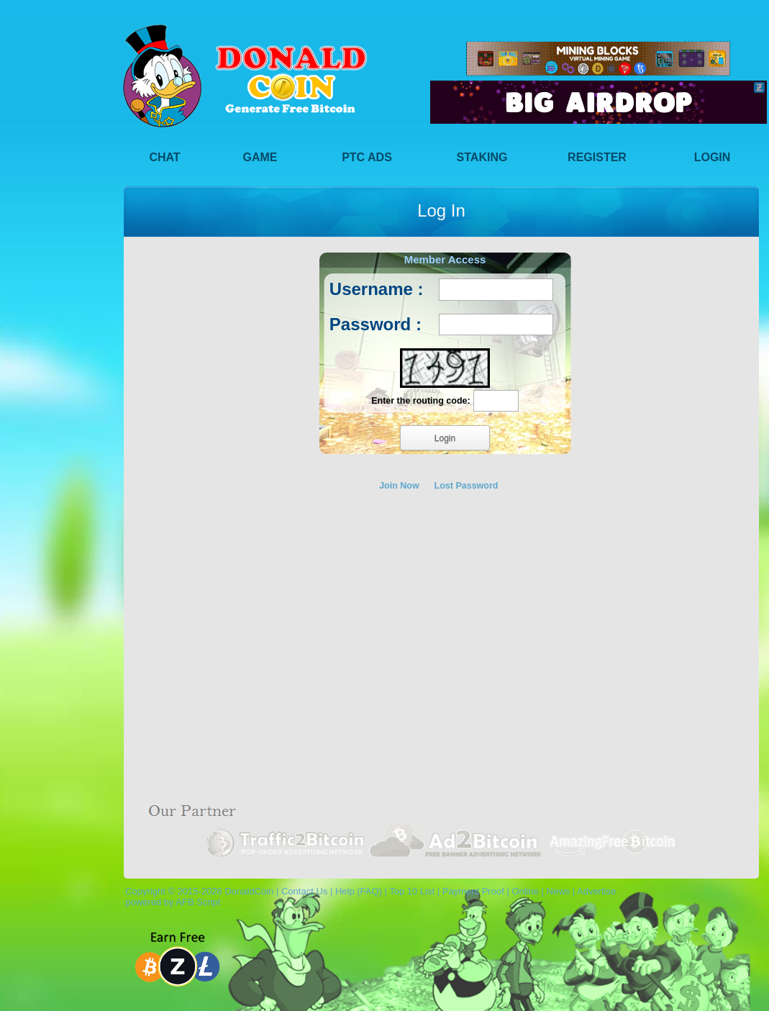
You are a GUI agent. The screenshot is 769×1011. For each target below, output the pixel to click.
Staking (482, 157)
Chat (164, 157)
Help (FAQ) (358, 891)
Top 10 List (411, 891)
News (558, 891)
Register (597, 157)
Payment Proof (473, 891)
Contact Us (304, 891)
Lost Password (466, 486)
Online (525, 891)
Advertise (596, 891)
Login (712, 157)
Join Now (399, 486)
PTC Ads (367, 157)
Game (260, 157)
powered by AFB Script (170, 902)
